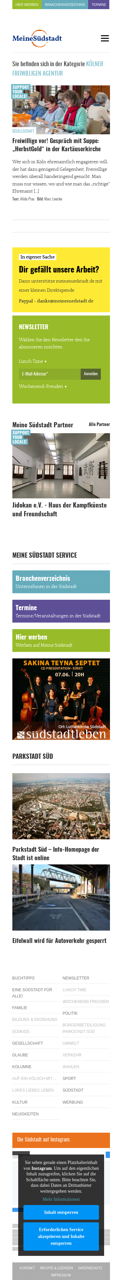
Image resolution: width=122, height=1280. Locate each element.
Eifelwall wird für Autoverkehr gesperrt (59, 941)
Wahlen (71, 1067)
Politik (70, 1013)
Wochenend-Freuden (41, 386)
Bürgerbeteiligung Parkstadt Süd (84, 1028)
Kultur (20, 1102)
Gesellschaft (23, 131)
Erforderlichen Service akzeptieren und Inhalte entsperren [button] (61, 1236)
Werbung (73, 1102)
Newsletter (76, 978)
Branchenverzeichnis (65, 5)
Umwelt (71, 1043)
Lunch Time (31, 361)
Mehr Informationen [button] (61, 1199)
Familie (19, 1008)
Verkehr (72, 1055)
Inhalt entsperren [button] (61, 1212)
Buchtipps (23, 978)
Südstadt (73, 1090)
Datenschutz (90, 1268)
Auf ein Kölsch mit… (34, 1078)
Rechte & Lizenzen (56, 1268)
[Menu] (105, 38)
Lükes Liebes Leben (33, 1090)
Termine (98, 5)
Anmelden (91, 374)
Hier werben (27, 5)
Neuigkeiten (25, 1114)
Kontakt (27, 1268)
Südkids (21, 1031)
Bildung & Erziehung (35, 1019)
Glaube (20, 1055)
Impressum (61, 1275)
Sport (69, 1078)
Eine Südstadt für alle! (32, 993)
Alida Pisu (27, 199)
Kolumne (22, 1067)
